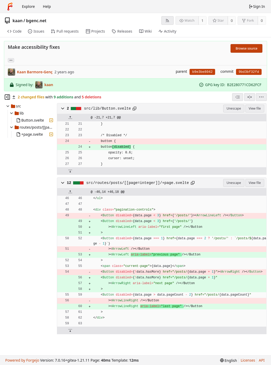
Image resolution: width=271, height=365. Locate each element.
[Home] (10, 6)
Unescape (234, 108)
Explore (28, 6)
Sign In (257, 6)
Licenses (248, 360)
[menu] (261, 97)
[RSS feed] (167, 20)
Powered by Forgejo (22, 360)
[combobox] (237, 97)
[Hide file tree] (7, 97)
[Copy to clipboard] (134, 108)
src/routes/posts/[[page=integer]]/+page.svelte (137, 183)
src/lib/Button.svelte (107, 108)
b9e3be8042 (202, 72)
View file (255, 108)
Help (47, 6)
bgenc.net (36, 20)
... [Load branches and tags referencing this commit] (11, 60)
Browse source (246, 48)
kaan (17, 20)
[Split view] (249, 97)
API (261, 360)
